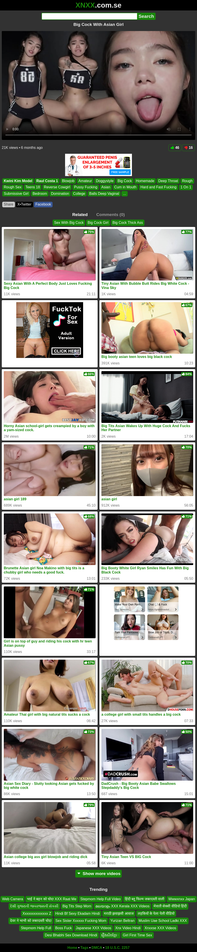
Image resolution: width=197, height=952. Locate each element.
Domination (60, 193)
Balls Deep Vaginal (104, 193)
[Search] (89, 16)
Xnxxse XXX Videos (160, 928)
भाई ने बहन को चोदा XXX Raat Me (51, 899)
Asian (105, 187)
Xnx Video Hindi (128, 928)
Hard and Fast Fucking (158, 187)
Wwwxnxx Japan (181, 899)
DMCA (96, 948)
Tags (84, 948)
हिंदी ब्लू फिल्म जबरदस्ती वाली (144, 899)
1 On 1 (186, 187)
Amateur (85, 181)
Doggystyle (104, 181)
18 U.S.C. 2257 (117, 948)
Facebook (43, 204)
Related (80, 214)
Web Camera (12, 899)
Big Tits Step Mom (76, 906)
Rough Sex (12, 187)
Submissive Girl (16, 193)
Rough (187, 181)
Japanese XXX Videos (93, 928)
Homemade (145, 181)
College (79, 193)
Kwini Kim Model (18, 181)
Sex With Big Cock (69, 222)
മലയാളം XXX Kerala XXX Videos (122, 906)
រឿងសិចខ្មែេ (110, 935)
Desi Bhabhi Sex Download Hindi (71, 935)
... (124, 193)
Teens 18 (32, 187)
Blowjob (68, 181)
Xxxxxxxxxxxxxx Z (37, 913)
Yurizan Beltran (122, 921)
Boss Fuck (63, 928)
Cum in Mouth (125, 187)
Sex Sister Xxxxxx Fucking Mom (81, 921)
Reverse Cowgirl (57, 187)
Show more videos (99, 873)
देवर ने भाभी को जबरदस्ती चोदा (30, 921)
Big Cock (125, 181)
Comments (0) (110, 214)
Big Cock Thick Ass (128, 222)
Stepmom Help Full (36, 928)
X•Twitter (24, 204)
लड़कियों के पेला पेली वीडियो (156, 913)
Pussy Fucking (85, 187)
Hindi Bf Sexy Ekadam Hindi (77, 913)
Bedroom (40, 193)
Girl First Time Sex (137, 935)
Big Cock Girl (98, 222)
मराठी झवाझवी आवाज (119, 913)
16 (188, 148)
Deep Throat (168, 181)
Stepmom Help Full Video (100, 899)
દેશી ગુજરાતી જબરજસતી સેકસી (34, 906)
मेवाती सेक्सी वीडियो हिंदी (170, 906)
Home (72, 948)
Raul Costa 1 (47, 181)
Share (8, 204)
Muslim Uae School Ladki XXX (163, 921)
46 (174, 148)
